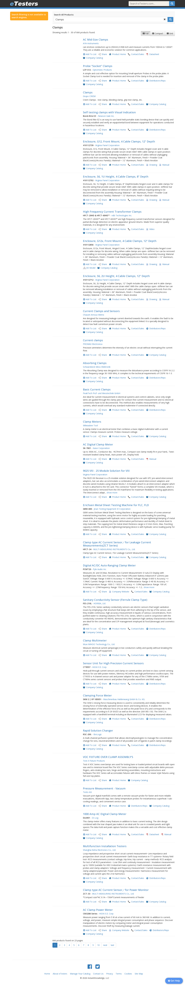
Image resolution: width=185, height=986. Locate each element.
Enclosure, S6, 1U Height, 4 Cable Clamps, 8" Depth (115, 176)
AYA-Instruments (91, 43)
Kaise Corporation (101, 448)
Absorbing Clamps (95, 363)
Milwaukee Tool (90, 425)
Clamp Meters (92, 421)
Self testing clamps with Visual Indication (109, 112)
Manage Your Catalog (80, 973)
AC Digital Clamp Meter (98, 444)
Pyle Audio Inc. (100, 569)
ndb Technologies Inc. (122, 215)
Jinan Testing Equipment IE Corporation (112, 509)
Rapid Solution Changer (98, 730)
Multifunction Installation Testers (104, 846)
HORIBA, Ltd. (100, 603)
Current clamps (93, 340)
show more (112, 492)
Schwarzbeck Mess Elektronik (96, 366)
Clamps (87, 92)
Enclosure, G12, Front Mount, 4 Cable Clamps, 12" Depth (119, 141)
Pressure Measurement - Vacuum (104, 788)
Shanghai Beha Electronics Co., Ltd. (99, 850)
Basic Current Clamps (97, 389)
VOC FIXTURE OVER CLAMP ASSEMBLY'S (108, 757)
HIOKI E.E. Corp (99, 667)
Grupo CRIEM (89, 96)
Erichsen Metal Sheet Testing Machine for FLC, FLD (116, 505)
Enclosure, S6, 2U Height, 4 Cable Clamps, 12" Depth (116, 276)
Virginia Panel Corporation (107, 145)
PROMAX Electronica (92, 344)
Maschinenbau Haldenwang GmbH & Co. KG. (124, 699)
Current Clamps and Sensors (101, 311)
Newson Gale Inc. (106, 116)
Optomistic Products (102, 69)
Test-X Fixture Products (94, 760)
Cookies (128, 973)
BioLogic (98, 734)
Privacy (109, 973)
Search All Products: (64, 14)
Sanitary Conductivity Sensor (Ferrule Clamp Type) (115, 599)
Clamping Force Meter (97, 695)
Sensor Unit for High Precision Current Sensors (113, 663)
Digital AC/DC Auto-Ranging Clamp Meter (109, 565)
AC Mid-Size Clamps (95, 39)
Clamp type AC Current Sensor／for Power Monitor (116, 890)
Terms (119, 973)
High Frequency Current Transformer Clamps (112, 211)
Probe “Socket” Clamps (97, 66)
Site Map (139, 973)
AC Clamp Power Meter (98, 910)
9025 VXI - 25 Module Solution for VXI (106, 470)
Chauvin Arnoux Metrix (93, 314)
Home (47, 973)
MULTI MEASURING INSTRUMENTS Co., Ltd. (114, 549)
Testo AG (87, 792)
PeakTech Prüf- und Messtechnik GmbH (101, 393)
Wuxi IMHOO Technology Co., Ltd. (99, 644)
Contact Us (98, 973)
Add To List (91, 54)
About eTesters (60, 973)
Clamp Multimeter (95, 640)
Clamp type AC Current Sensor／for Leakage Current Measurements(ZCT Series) (117, 544)
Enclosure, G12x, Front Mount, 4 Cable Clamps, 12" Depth (119, 241)
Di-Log (95, 817)
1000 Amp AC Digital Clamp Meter (104, 814)
